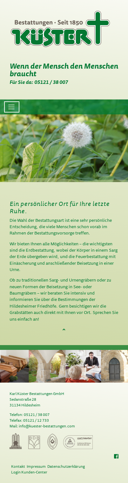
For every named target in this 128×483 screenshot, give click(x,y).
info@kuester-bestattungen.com (47, 426)
